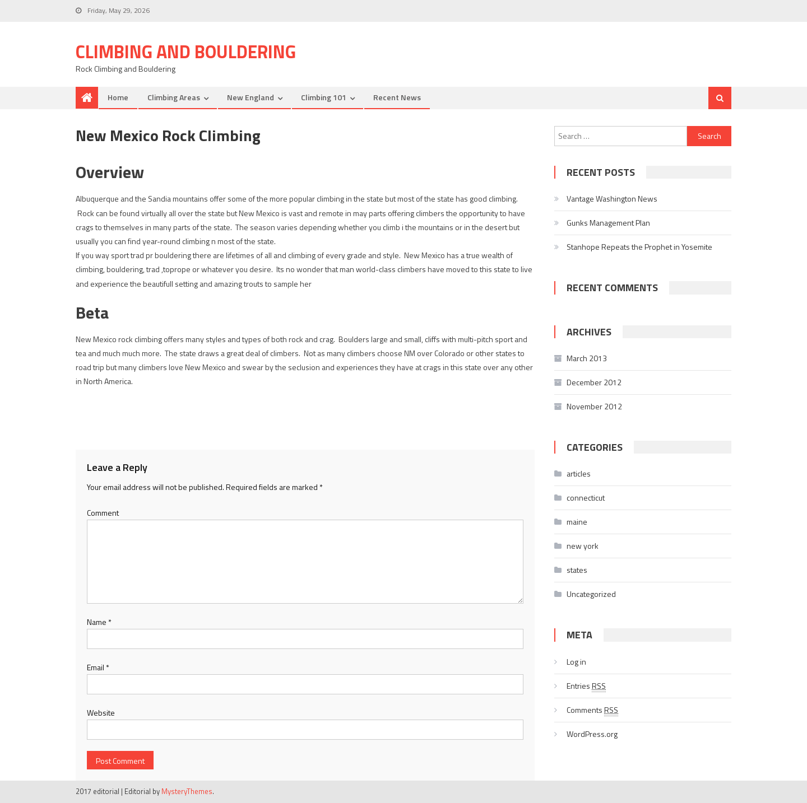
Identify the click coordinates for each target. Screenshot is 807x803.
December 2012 (594, 382)
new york (583, 546)
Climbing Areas (173, 97)
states (577, 570)
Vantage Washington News (612, 198)
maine (577, 521)
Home (118, 97)
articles (579, 473)
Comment (103, 513)
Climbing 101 (323, 97)
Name (99, 622)
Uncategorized (591, 594)
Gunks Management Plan (608, 222)
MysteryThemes (186, 791)
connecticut (586, 497)
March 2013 (587, 358)
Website (101, 712)
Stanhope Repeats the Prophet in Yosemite (639, 247)
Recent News (397, 97)
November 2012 (594, 406)
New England (250, 97)
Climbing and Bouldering (186, 51)
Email (98, 667)
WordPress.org (592, 734)
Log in (576, 661)
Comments (592, 710)
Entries (586, 686)
